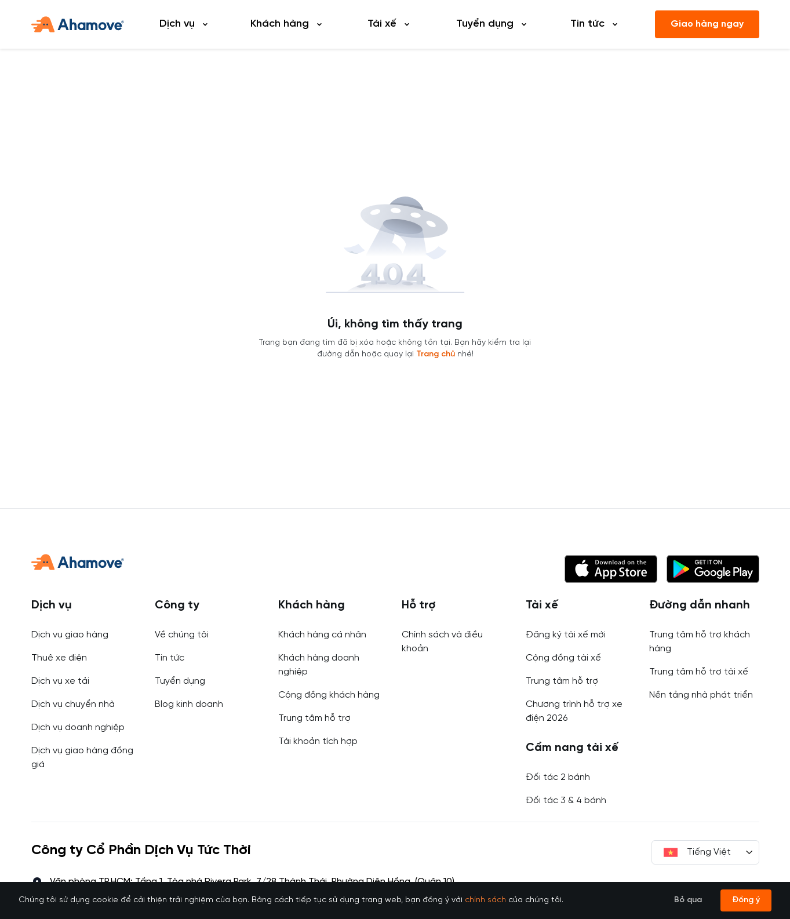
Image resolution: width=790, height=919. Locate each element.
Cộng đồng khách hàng (329, 695)
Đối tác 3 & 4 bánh (566, 800)
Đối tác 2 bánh (558, 777)
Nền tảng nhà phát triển (701, 695)
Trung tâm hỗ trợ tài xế (698, 672)
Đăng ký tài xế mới (566, 635)
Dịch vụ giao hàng (69, 635)
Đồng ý (746, 900)
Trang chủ (435, 354)
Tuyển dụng (180, 681)
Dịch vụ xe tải (60, 681)
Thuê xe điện (59, 658)
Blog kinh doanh (189, 704)
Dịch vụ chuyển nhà (73, 704)
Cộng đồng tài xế (563, 658)
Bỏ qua (688, 900)
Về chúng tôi (182, 635)
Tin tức (169, 658)
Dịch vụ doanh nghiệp (78, 727)
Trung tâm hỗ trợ (314, 718)
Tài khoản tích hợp (318, 741)
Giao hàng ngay (707, 24)
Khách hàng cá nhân (322, 635)
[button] (611, 569)
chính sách (485, 900)
